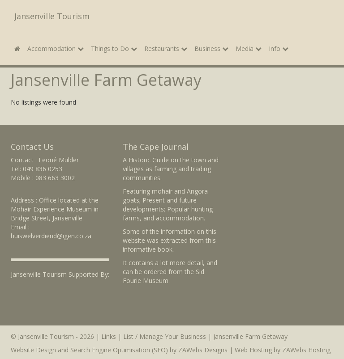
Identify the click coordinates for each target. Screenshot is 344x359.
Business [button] (211, 48)
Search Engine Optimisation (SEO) (119, 350)
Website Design (33, 350)
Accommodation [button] (55, 48)
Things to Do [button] (114, 48)
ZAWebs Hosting (306, 350)
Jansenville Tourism (52, 16)
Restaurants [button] (165, 48)
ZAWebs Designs (203, 350)
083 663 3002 (55, 177)
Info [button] (278, 48)
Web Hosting (253, 350)
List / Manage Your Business (164, 336)
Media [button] (249, 48)
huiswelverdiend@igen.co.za (51, 236)
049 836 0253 (42, 169)
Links (108, 336)
